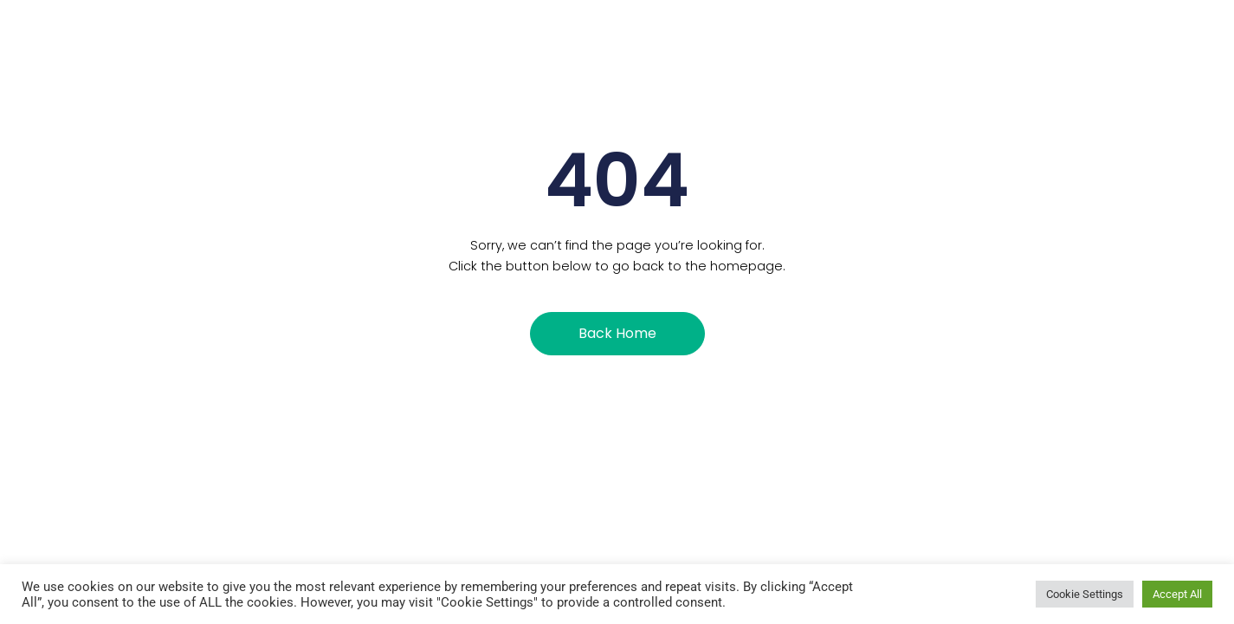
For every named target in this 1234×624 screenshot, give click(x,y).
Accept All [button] (1177, 594)
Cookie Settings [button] (1084, 594)
